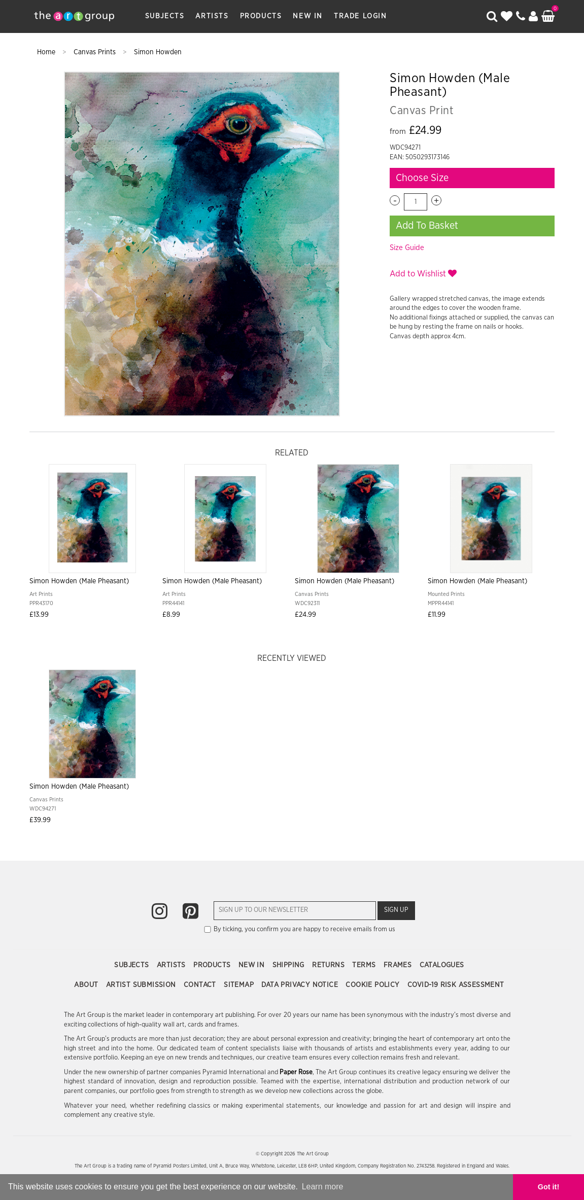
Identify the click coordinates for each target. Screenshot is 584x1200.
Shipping (289, 965)
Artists (211, 16)
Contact (201, 985)
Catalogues (442, 965)
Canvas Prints (96, 52)
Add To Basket (427, 226)
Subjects (165, 16)
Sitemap (240, 985)
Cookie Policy (374, 985)
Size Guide (407, 248)
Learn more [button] (322, 1186)
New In (308, 16)
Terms (364, 965)
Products (261, 16)
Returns (329, 965)
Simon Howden (158, 52)
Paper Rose (296, 1072)
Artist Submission (142, 985)
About (87, 985)
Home (47, 52)
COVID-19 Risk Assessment (455, 985)
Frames (399, 965)
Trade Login (360, 16)
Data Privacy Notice (300, 985)
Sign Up (396, 910)
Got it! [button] (548, 1187)
